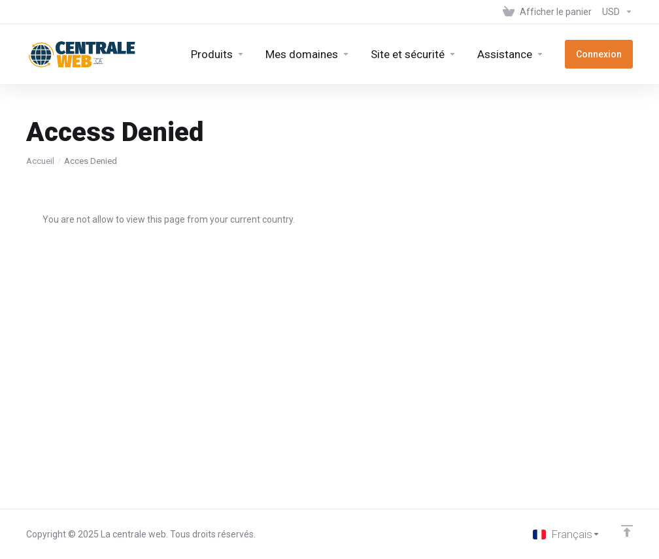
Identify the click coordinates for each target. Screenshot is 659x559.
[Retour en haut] (627, 531)
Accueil (40, 161)
